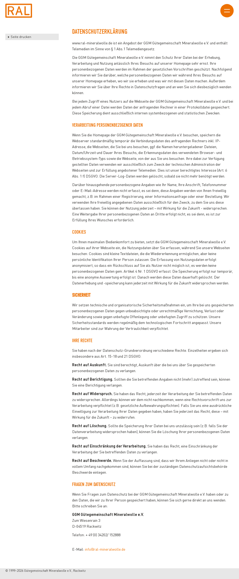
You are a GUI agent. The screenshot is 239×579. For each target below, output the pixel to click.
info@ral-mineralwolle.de (105, 549)
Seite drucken (21, 37)
